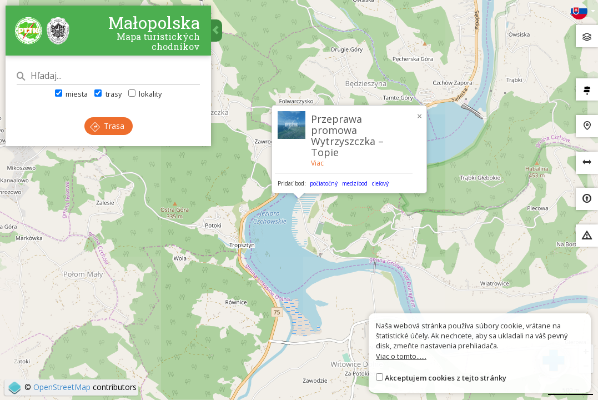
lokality (145, 94)
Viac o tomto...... (401, 356)
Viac (317, 163)
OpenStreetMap (62, 387)
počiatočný (324, 183)
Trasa (107, 126)
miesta (71, 94)
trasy (107, 94)
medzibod (355, 183)
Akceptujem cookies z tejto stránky (445, 378)
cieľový (380, 183)
